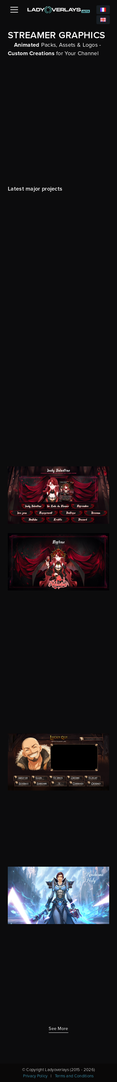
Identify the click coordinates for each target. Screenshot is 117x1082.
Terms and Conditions (74, 1076)
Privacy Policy (35, 1076)
